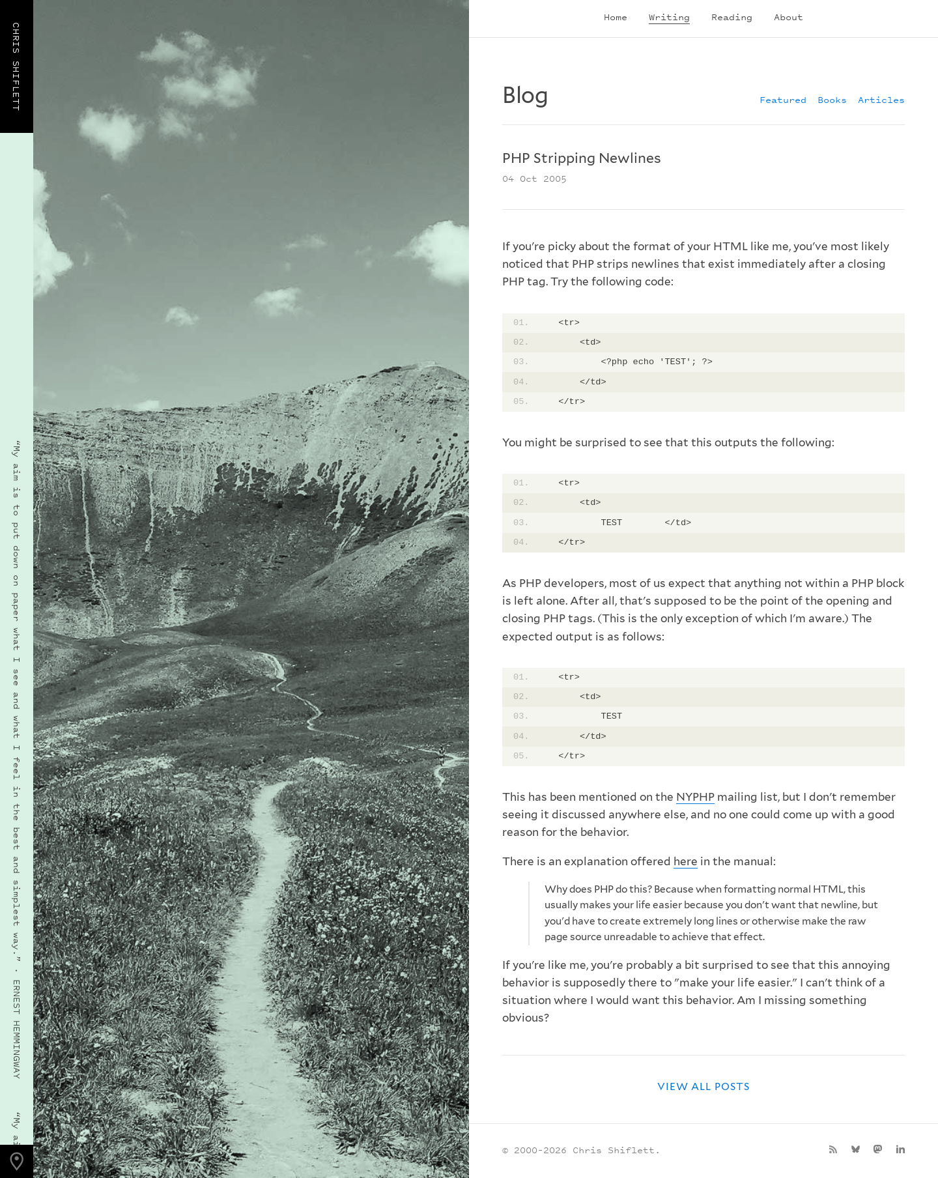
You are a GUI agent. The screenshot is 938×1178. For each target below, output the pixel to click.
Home (615, 16)
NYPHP (695, 796)
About (788, 16)
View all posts (703, 1086)
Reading (731, 16)
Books (832, 99)
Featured (783, 99)
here (686, 861)
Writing (669, 16)
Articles (881, 99)
